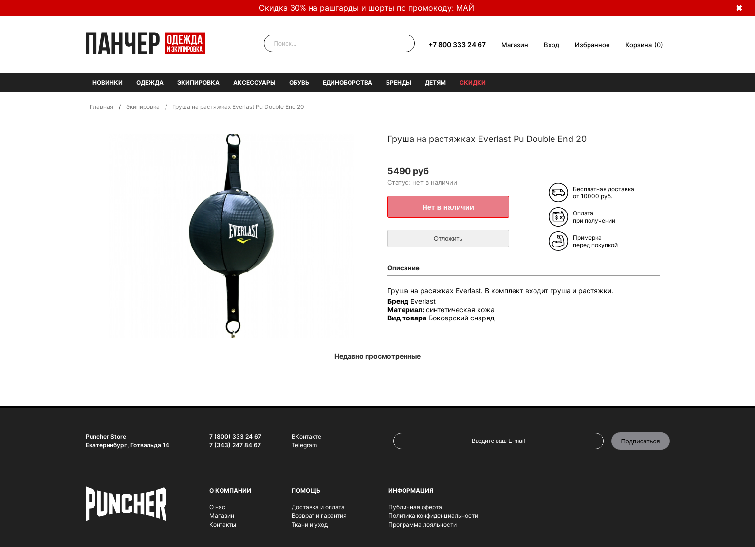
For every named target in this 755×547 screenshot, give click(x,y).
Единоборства (347, 82)
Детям (435, 82)
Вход (551, 45)
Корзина (639, 45)
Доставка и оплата (318, 507)
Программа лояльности (422, 524)
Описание (403, 268)
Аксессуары (254, 82)
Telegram (304, 445)
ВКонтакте (306, 436)
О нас (217, 507)
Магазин (514, 45)
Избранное (592, 45)
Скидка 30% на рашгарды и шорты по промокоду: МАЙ (366, 8)
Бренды (398, 82)
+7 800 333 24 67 (457, 44)
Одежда (150, 82)
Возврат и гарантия (319, 515)
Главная (101, 106)
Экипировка (198, 82)
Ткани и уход (310, 524)
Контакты (222, 524)
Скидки (473, 82)
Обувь (299, 82)
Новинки (107, 82)
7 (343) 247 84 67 (235, 445)
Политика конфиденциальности (433, 515)
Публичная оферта (415, 507)
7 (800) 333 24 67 (235, 436)
